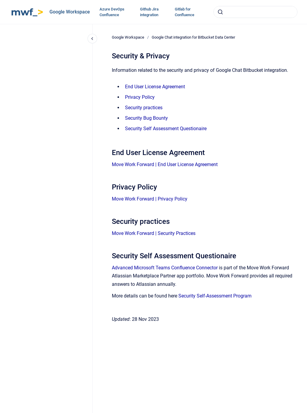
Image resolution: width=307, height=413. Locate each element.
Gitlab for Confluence (184, 12)
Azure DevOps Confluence (112, 12)
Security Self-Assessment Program (215, 296)
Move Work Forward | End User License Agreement (165, 164)
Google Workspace (69, 12)
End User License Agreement (155, 86)
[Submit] (220, 12)
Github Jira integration (149, 12)
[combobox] (255, 12)
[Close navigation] (92, 38)
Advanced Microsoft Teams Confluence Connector (165, 268)
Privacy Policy (140, 97)
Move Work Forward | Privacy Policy (149, 199)
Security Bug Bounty (146, 118)
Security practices (143, 107)
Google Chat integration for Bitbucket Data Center (193, 37)
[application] (305, 411)
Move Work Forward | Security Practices (153, 233)
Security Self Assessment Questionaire (166, 128)
